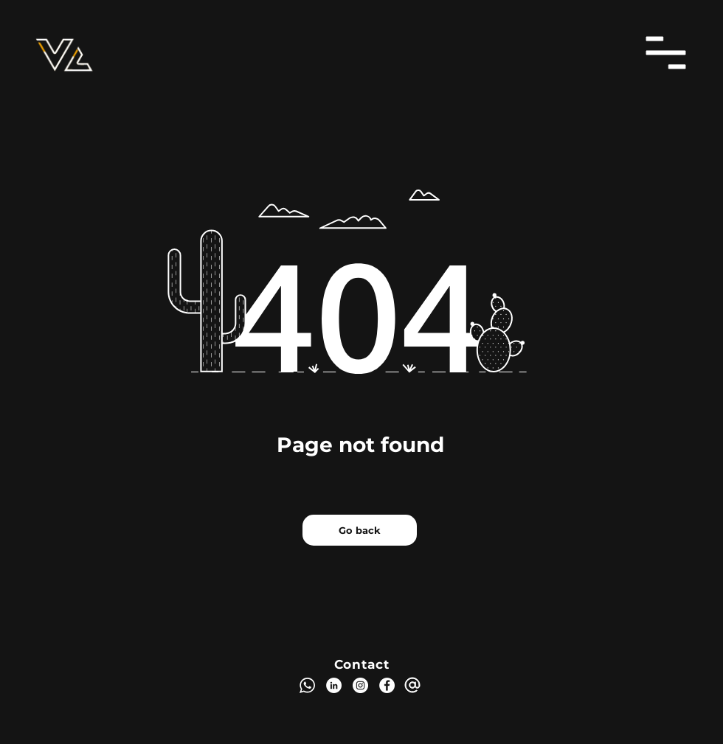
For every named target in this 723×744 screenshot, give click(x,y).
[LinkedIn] (334, 685)
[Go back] (359, 530)
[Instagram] (360, 685)
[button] (666, 53)
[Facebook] (387, 685)
